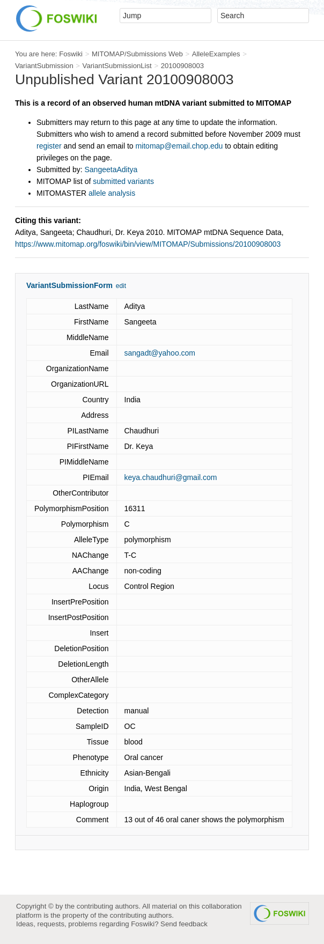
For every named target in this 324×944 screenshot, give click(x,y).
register (49, 146)
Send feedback (184, 924)
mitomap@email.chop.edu (179, 146)
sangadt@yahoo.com (160, 353)
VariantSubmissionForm (69, 285)
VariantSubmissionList (117, 66)
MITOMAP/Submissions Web (137, 54)
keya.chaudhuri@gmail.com (170, 477)
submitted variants (123, 181)
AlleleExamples (216, 54)
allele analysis (112, 193)
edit (121, 286)
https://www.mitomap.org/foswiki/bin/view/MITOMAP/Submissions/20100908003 (148, 244)
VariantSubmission (44, 66)
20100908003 (182, 66)
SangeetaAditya (111, 169)
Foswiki (71, 54)
